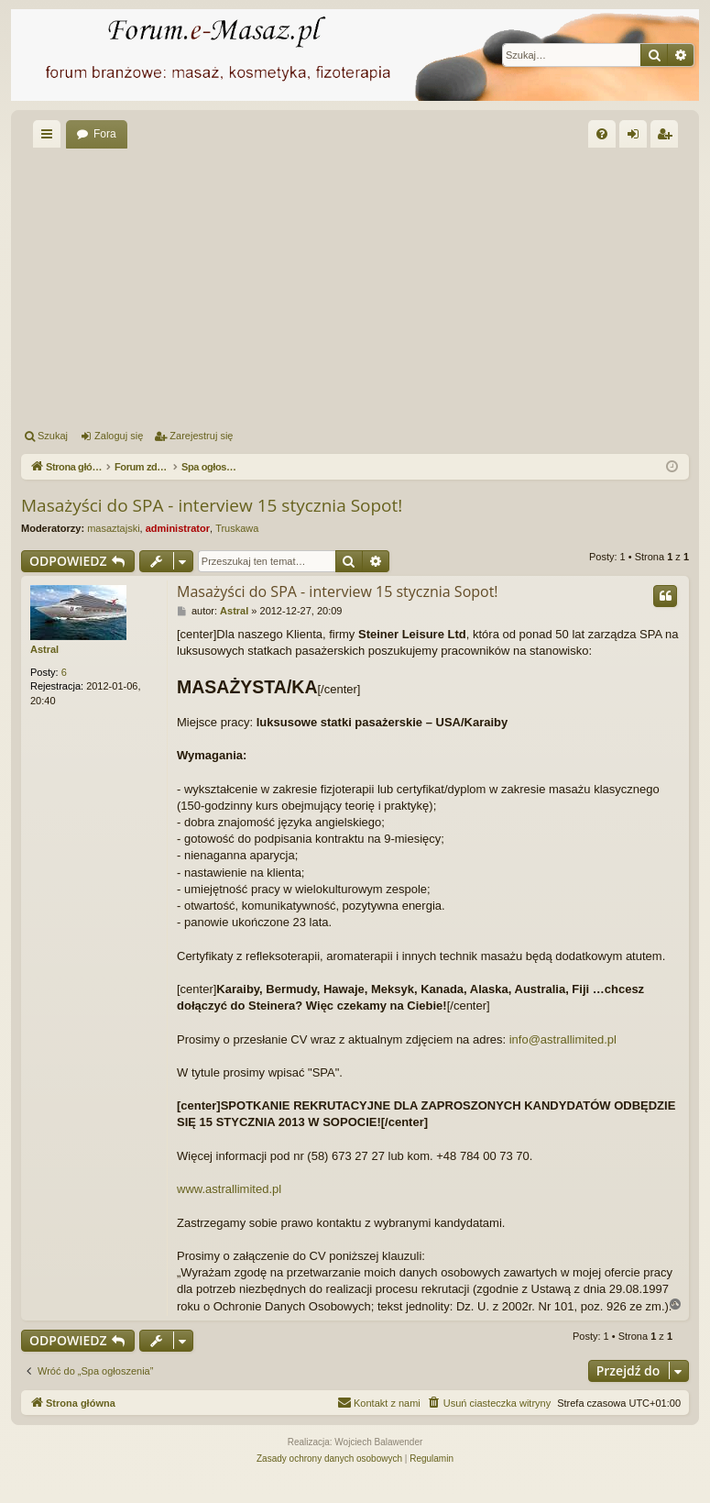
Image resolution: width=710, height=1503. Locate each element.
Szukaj (53, 435)
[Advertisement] (365, 285)
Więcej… (50, 137)
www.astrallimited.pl (229, 1189)
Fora (104, 133)
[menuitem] (602, 134)
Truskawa (236, 528)
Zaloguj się (118, 435)
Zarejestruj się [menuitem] (668, 137)
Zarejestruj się (201, 435)
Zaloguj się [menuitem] (637, 137)
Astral (44, 649)
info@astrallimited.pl (563, 1039)
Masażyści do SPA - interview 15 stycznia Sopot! (211, 505)
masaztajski (113, 528)
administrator (178, 528)
